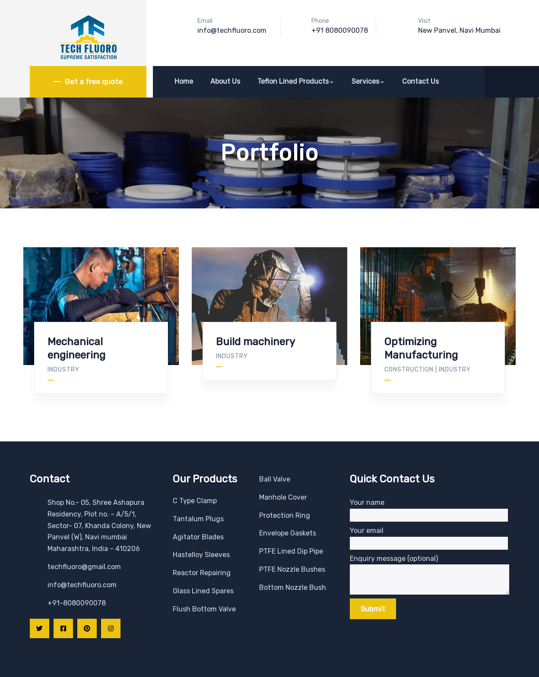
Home (183, 81)
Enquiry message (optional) (429, 566)
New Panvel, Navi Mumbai (459, 30)
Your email (429, 538)
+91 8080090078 (339, 30)
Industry (63, 369)
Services (368, 81)
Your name (429, 510)
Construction (409, 369)
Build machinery (255, 342)
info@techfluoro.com (231, 30)
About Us (225, 81)
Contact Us (420, 81)
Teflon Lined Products (295, 81)
